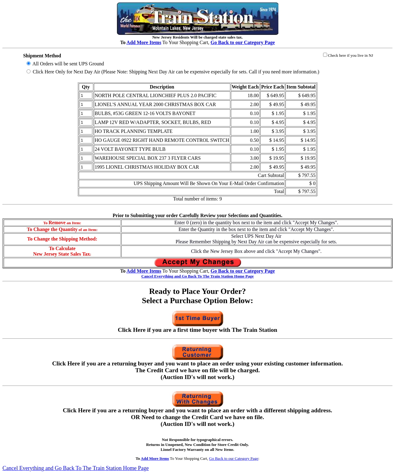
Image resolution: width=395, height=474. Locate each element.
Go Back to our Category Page (233, 458)
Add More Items (144, 42)
